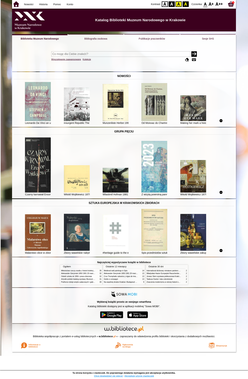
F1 (211, 3)
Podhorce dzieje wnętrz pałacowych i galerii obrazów (81, 282)
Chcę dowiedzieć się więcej (108, 376)
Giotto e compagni (111, 279)
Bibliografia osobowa (95, 38)
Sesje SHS (208, 38)
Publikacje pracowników (152, 38)
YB (178, 3)
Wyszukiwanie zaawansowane (66, 59)
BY (185, 3)
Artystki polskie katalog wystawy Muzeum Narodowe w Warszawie (86, 279)
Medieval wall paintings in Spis (115, 271)
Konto (70, 4)
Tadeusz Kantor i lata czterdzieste (160, 279)
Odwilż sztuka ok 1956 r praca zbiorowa (76, 276)
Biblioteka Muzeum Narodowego (40, 38)
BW (171, 3)
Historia (43, 4)
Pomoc (57, 4)
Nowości (28, 4)
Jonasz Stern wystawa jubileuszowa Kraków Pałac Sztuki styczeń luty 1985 (175, 276)
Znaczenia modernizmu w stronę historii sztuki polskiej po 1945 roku (173, 282)
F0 (205, 3)
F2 (219, 3)
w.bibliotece (107, 336)
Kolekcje (87, 59)
